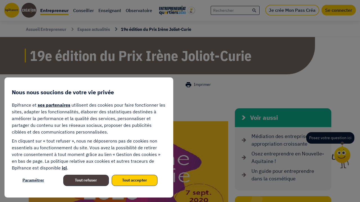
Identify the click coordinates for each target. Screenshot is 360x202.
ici (64, 168)
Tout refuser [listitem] (86, 180)
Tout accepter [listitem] (134, 180)
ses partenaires (54, 105)
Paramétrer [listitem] (33, 180)
